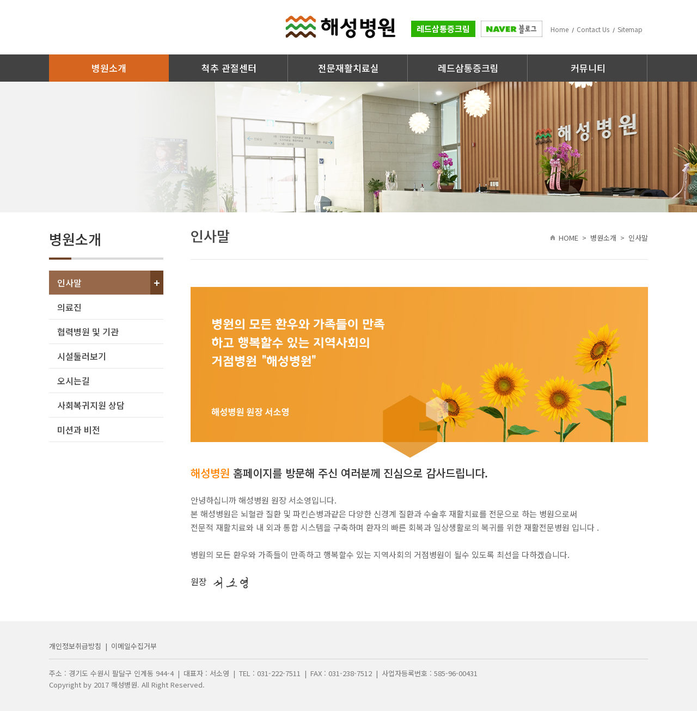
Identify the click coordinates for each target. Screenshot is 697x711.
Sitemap (630, 29)
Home (559, 29)
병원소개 (108, 68)
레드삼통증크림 (443, 28)
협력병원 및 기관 (88, 331)
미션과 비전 (78, 429)
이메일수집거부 (134, 646)
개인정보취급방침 (75, 646)
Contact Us (593, 29)
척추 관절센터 (228, 68)
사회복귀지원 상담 (91, 405)
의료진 (69, 307)
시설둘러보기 (81, 356)
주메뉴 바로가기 (0, 0)
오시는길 (73, 380)
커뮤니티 (588, 68)
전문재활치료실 (348, 68)
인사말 (69, 282)
